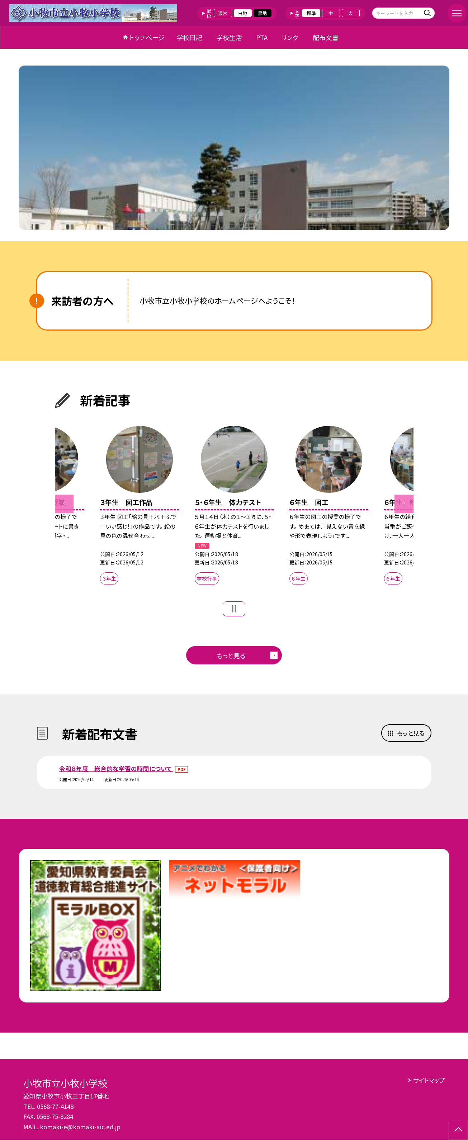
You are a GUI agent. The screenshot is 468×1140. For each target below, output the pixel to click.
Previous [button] (64, 503)
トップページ (147, 37)
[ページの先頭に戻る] (458, 1130)
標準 (311, 13)
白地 (242, 13)
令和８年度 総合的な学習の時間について (116, 768)
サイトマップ (429, 1080)
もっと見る (231, 655)
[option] (234, 148)
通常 (222, 13)
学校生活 (229, 37)
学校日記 (189, 37)
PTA (262, 37)
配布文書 (326, 37)
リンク (290, 37)
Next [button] (403, 503)
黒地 (262, 13)
